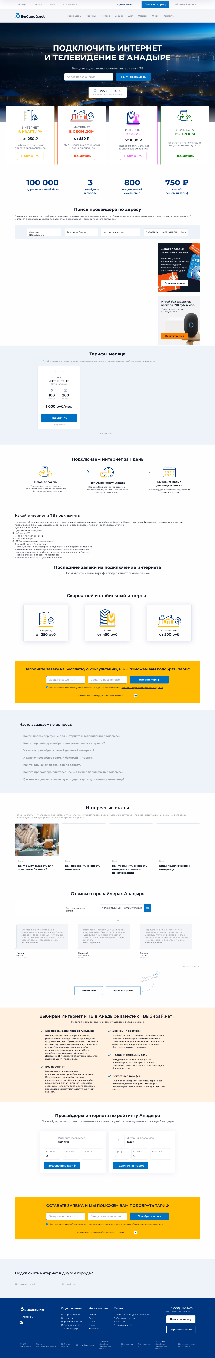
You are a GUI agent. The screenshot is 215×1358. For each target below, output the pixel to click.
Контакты (168, 16)
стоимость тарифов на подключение (46, 546)
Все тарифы (107, 433)
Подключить (59, 417)
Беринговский (25, 1284)
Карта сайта (120, 1321)
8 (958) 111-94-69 (123, 4)
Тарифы (91, 16)
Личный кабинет (123, 1325)
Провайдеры (74, 16)
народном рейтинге (77, 552)
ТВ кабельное (44, 235)
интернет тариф (31, 557)
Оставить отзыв (123, 990)
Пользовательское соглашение (186, 1345)
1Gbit (130, 1142)
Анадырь (20, 4)
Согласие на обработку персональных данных (161, 1345)
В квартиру (37, 4)
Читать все (88, 990)
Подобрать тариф (149, 1216)
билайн (80, 910)
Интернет (44, 232)
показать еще (188, 966)
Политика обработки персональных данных (105, 1345)
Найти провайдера (133, 76)
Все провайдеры (81, 232)
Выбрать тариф (149, 679)
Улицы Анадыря (70, 1328)
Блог (130, 16)
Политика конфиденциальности (131, 1314)
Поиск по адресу (155, 4)
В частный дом (70, 4)
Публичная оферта (124, 1318)
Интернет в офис (70, 1325)
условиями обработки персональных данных (142, 687)
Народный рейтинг (72, 1321)
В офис (52, 4)
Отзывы (142, 16)
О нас (155, 16)
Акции (119, 16)
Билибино (69, 1284)
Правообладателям (85, 1345)
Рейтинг (105, 16)
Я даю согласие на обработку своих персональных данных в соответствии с (106, 687)
